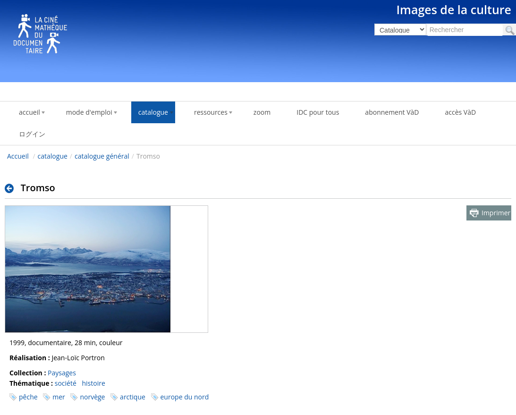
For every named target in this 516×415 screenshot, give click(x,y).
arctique (132, 396)
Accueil (18, 156)
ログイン (32, 133)
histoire (93, 383)
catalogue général (102, 156)
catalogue (53, 156)
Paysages (62, 372)
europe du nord (185, 396)
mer (58, 396)
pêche (28, 396)
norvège (92, 396)
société (65, 383)
